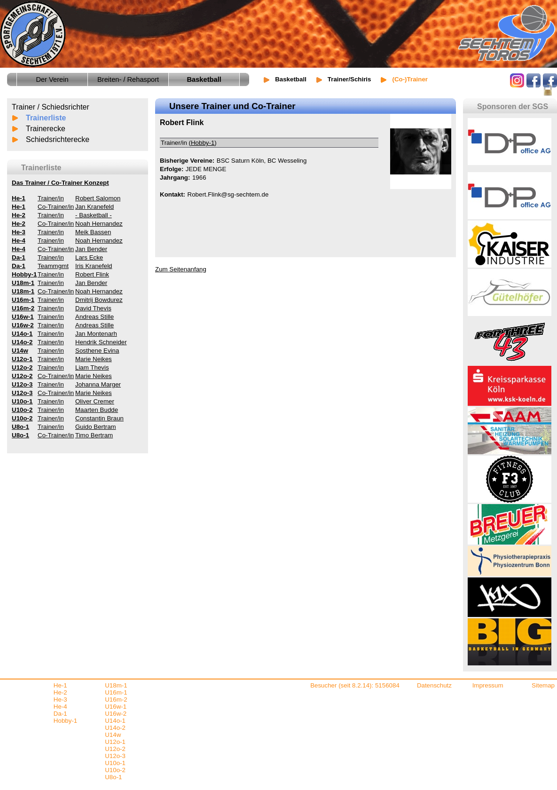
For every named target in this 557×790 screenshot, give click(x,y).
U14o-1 (115, 720)
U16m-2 (116, 699)
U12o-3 (115, 755)
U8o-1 (113, 777)
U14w (113, 734)
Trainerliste (46, 118)
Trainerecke (45, 129)
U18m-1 (116, 685)
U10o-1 (115, 762)
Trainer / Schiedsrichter (50, 107)
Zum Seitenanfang (180, 269)
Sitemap (543, 685)
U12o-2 (115, 748)
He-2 (60, 692)
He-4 (60, 706)
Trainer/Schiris (349, 79)
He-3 (60, 699)
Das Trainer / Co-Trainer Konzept (60, 182)
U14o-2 (115, 727)
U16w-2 (115, 713)
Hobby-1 (202, 142)
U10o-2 (115, 770)
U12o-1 (115, 741)
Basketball (290, 79)
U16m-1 (116, 692)
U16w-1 (115, 706)
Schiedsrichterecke (57, 139)
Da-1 (60, 713)
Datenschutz (434, 685)
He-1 (60, 685)
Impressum (487, 685)
